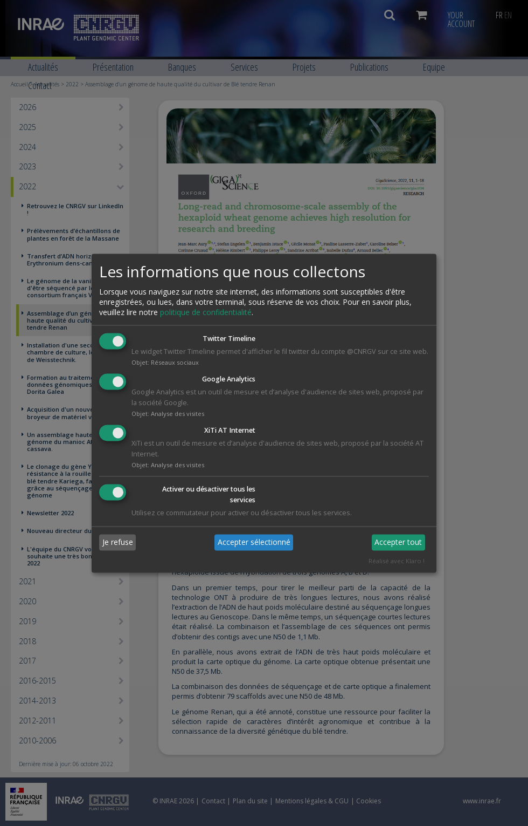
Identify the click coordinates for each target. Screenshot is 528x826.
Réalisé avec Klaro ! (397, 561)
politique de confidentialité (206, 313)
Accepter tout (398, 542)
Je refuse (117, 542)
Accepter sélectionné (254, 542)
